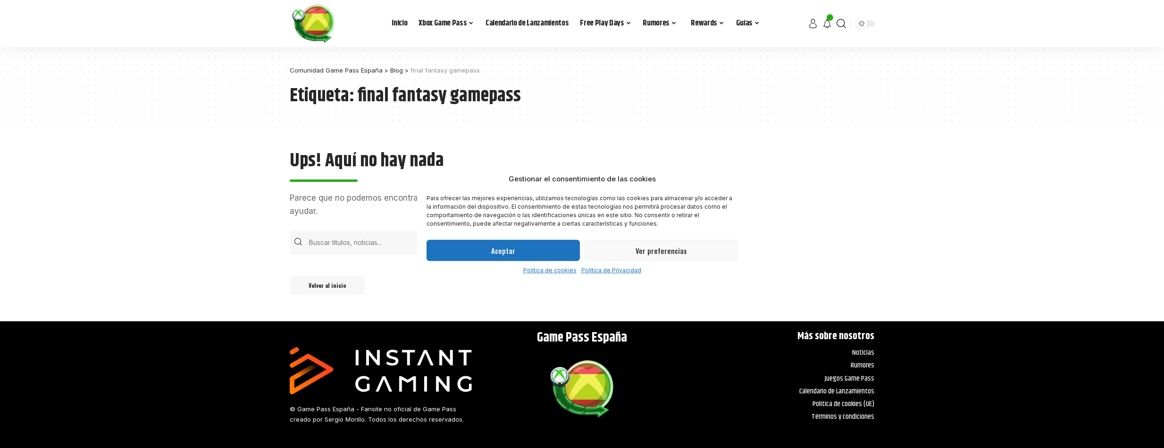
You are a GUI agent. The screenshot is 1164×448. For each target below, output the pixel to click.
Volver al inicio (327, 285)
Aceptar (503, 250)
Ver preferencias (661, 250)
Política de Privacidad (611, 270)
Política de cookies (550, 270)
